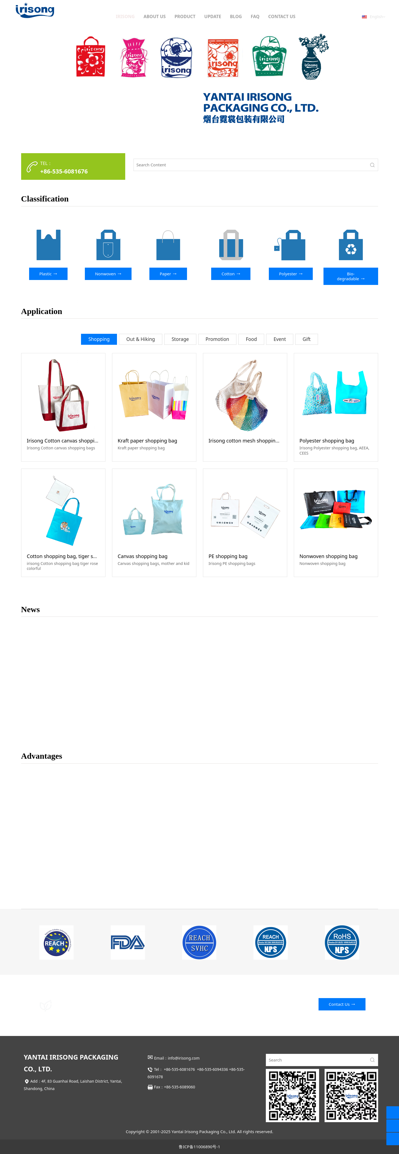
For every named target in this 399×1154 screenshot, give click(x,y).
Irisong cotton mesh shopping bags (250, 440)
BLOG (236, 16)
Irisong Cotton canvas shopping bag (69, 440)
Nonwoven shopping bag (329, 556)
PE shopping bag (228, 556)
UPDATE (212, 16)
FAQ (255, 16)
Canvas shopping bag (143, 556)
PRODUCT (184, 16)
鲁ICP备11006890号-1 (199, 1146)
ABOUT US (155, 16)
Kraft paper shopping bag (147, 440)
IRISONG (125, 16)
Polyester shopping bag (327, 440)
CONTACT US (281, 16)
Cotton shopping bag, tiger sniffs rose (71, 556)
